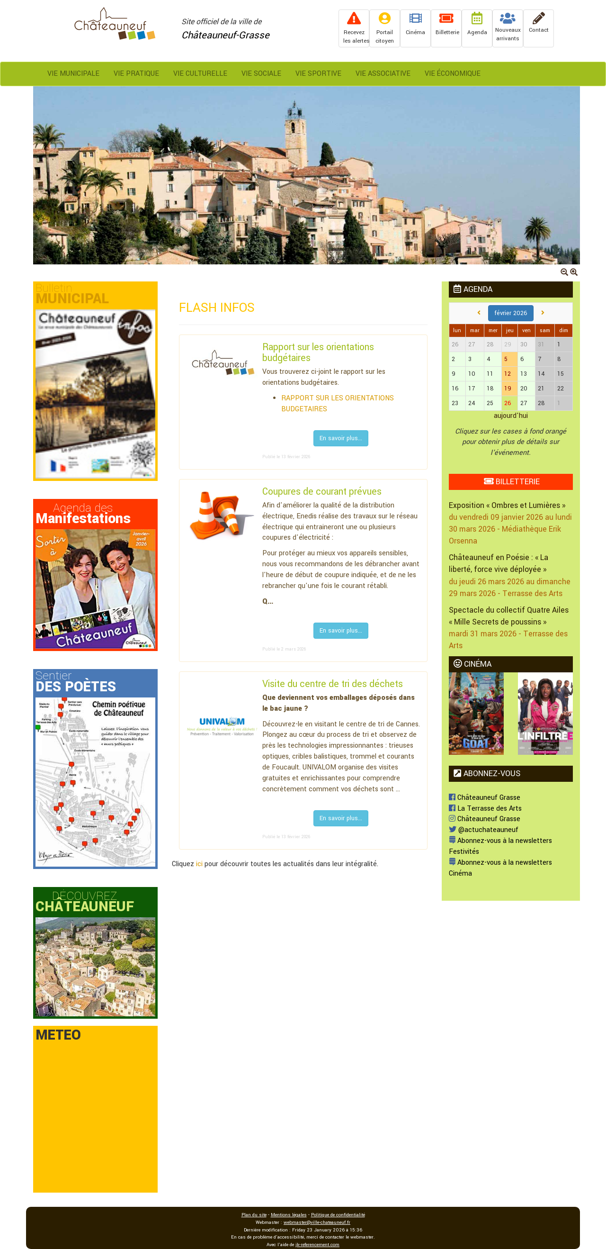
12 (507, 374)
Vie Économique (453, 74)
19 (507, 388)
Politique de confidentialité (338, 1215)
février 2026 (510, 313)
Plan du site (254, 1215)
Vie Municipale (73, 74)
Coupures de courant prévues (322, 491)
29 (507, 344)
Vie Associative (383, 74)
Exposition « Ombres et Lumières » (507, 505)
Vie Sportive (318, 74)
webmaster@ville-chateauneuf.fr (317, 1222)
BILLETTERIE (512, 481)
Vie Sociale (261, 74)
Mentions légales (289, 1215)
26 (507, 403)
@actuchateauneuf (483, 830)
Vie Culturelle (200, 74)
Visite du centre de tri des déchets (332, 684)
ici (199, 864)
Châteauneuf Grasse (484, 798)
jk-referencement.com (317, 1244)
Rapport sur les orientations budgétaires (318, 353)
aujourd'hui (511, 416)
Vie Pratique (136, 74)
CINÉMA (472, 664)
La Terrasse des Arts (485, 809)
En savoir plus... (341, 438)
